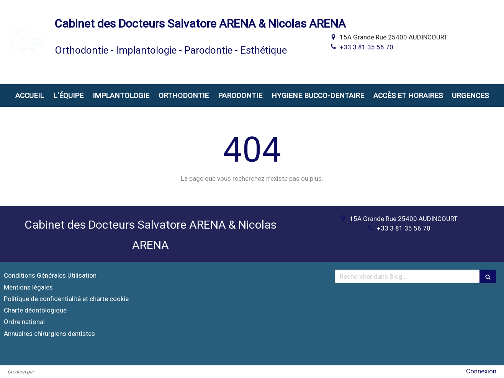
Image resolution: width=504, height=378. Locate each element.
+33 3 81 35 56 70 (366, 47)
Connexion (481, 371)
